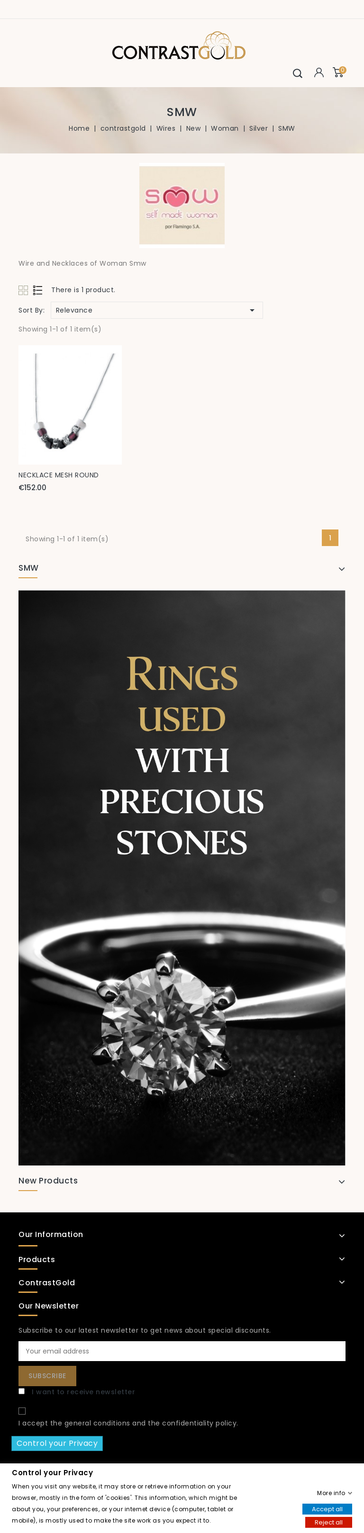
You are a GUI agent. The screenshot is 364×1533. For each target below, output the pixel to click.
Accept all (327, 1508)
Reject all (329, 1521)
